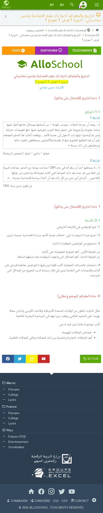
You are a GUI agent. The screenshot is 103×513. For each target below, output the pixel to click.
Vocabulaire (13, 447)
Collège (10, 395)
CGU (56, 501)
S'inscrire (40, 501)
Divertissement (15, 442)
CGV (65, 501)
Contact (80, 501)
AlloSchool (38, 507)
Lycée (9, 400)
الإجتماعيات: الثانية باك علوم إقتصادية (69, 30)
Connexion (16, 501)
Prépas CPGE (14, 436)
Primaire (10, 389)
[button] (83, 5)
